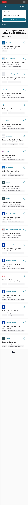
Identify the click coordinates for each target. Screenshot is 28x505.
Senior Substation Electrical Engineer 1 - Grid (11, 311)
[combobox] (12, 12)
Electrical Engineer (8, 155)
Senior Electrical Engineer (11, 171)
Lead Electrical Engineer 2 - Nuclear (11, 264)
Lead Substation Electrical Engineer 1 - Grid (11, 295)
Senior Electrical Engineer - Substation (11, 47)
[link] (2, 352)
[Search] (14, 19)
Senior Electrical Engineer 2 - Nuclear (12, 249)
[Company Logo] (3, 42)
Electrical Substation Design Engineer (11, 140)
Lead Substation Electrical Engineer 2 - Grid (11, 326)
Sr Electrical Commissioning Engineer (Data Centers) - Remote (13, 93)
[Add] (24, 43)
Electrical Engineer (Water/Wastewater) (9, 342)
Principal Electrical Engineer (11, 202)
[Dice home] (4, 2)
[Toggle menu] (24, 2)
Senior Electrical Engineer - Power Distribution (13, 62)
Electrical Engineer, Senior (11, 233)
